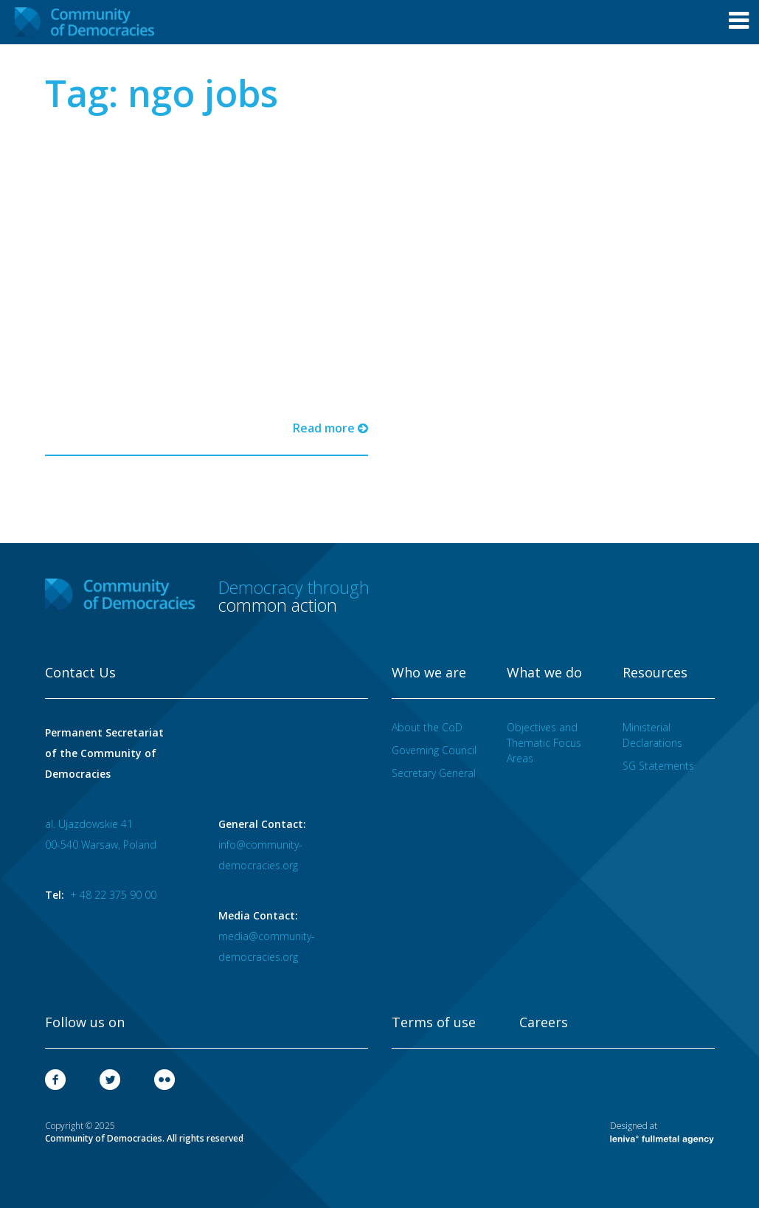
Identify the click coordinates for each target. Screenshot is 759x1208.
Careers (543, 1022)
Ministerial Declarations (652, 735)
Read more (330, 428)
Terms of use (434, 1022)
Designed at (662, 1132)
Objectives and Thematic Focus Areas (544, 742)
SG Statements (658, 766)
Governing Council (434, 750)
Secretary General (434, 773)
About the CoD (427, 727)
